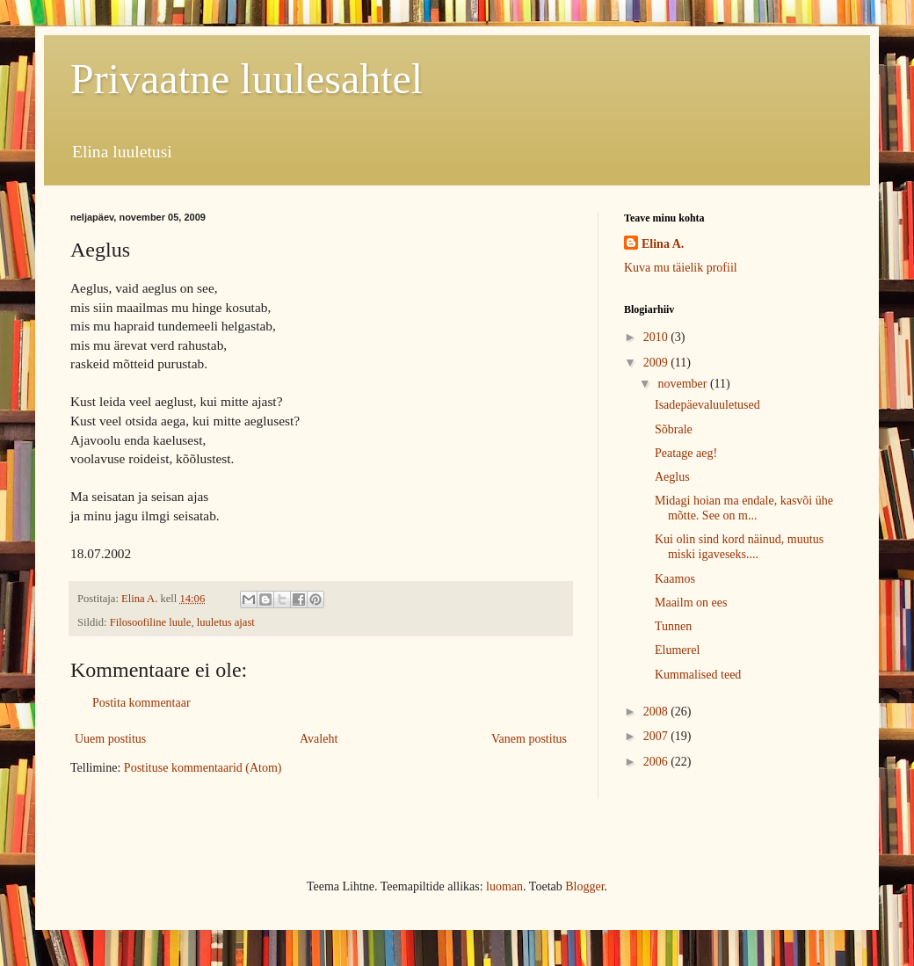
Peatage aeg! (686, 453)
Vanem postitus (529, 738)
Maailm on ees (691, 602)
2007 (657, 736)
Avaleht (318, 738)
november (683, 383)
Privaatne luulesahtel (246, 78)
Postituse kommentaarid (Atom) (203, 767)
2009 (657, 362)
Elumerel (677, 650)
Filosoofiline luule (151, 622)
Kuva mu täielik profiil (680, 267)
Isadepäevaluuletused (707, 404)
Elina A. (663, 244)
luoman (504, 886)
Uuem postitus (110, 738)
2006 (657, 761)
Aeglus (672, 476)
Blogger (584, 886)
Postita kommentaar (141, 702)
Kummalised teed (698, 674)
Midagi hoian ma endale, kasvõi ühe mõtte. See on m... (744, 508)
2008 (657, 711)
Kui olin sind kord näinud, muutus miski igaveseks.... (739, 547)
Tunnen (673, 626)
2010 (657, 337)
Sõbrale (674, 429)
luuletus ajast (226, 622)
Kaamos (675, 578)
